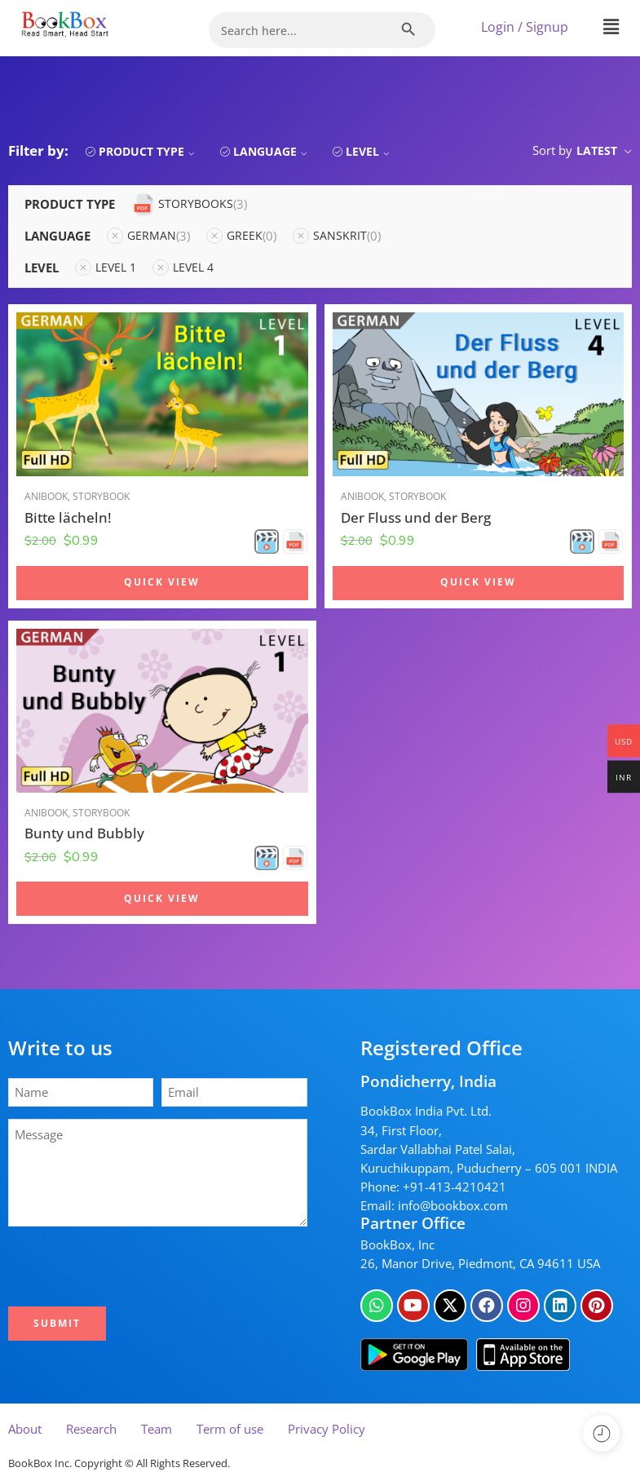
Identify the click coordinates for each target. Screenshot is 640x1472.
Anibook (46, 496)
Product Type (149, 151)
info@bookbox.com (453, 1205)
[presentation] (136, 1266)
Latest (596, 150)
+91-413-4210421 (454, 1187)
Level (370, 151)
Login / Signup (524, 27)
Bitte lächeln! (68, 517)
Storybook (101, 496)
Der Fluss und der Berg (416, 517)
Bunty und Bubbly (84, 833)
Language (272, 151)
